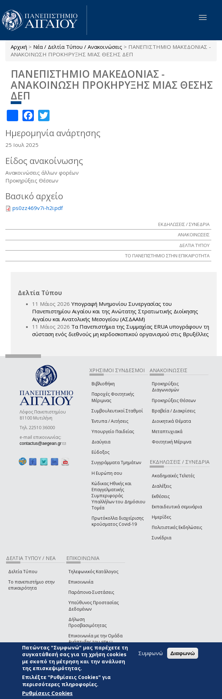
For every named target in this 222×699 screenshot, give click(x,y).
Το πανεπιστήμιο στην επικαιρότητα (31, 585)
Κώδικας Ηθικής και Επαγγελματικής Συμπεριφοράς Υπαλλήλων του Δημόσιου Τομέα (118, 495)
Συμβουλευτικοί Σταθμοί (117, 411)
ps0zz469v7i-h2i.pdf (37, 207)
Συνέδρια (161, 538)
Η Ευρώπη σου (107, 473)
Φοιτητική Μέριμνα (171, 442)
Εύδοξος (100, 452)
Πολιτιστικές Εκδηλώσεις (177, 527)
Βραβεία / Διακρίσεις (173, 411)
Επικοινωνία (80, 582)
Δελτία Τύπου (22, 572)
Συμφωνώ (150, 653)
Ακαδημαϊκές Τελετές (173, 476)
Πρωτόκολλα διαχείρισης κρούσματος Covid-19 (118, 521)
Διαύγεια (101, 442)
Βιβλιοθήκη (103, 384)
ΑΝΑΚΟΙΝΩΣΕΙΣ (194, 234)
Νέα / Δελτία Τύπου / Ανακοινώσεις (77, 46)
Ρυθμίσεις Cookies (47, 693)
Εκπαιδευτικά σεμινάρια (177, 507)
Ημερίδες (161, 517)
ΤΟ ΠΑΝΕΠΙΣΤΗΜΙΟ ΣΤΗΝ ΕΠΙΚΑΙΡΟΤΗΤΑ (167, 255)
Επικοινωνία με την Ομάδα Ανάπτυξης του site (95, 639)
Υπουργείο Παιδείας (113, 431)
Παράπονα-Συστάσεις (91, 592)
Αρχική (19, 46)
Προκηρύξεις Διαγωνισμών (165, 387)
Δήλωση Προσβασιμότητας (87, 622)
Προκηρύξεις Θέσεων (174, 400)
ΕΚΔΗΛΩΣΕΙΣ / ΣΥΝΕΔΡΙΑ (184, 224)
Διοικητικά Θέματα (171, 421)
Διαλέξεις (161, 486)
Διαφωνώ (182, 653)
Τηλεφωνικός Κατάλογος (93, 572)
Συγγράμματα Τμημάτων (116, 462)
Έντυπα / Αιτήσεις (110, 421)
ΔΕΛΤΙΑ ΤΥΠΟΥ (194, 245)
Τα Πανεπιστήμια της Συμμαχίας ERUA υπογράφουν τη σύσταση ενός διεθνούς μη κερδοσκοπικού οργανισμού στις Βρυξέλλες (120, 330)
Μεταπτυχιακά (167, 431)
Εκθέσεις (161, 496)
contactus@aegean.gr (43, 443)
